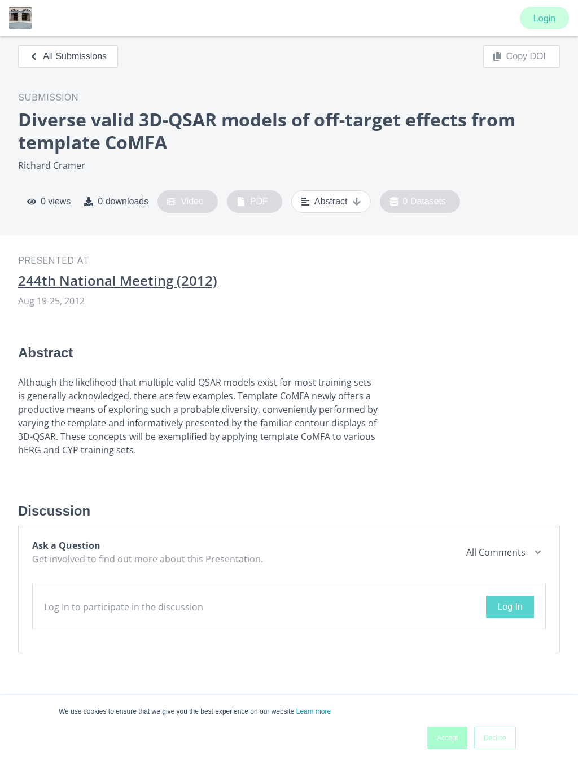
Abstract (331, 201)
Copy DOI (519, 56)
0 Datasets (417, 201)
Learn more (313, 711)
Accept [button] (447, 738)
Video (185, 201)
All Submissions (68, 56)
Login (544, 18)
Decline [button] (495, 738)
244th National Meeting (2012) (117, 281)
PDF (252, 201)
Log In (509, 607)
